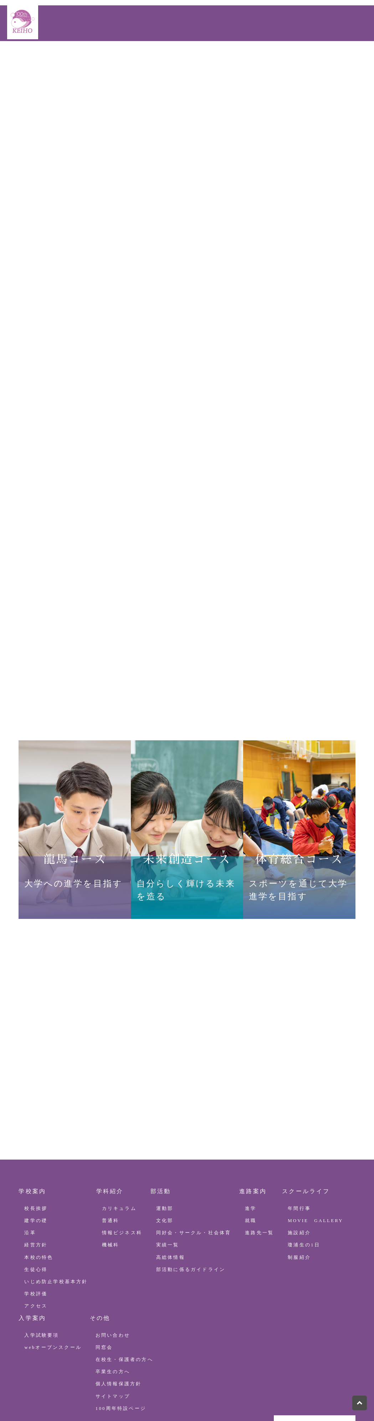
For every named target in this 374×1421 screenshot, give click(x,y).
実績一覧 (167, 1180)
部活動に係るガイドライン (190, 1204)
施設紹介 (299, 1168)
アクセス (35, 1241)
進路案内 (150, 58)
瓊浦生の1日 (304, 1180)
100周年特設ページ (294, 58)
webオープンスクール (53, 1282)
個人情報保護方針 (119, 1319)
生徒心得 (35, 1204)
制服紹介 (299, 1192)
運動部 (165, 1143)
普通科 (110, 1156)
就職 (250, 1156)
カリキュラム (119, 1143)
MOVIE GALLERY (315, 1156)
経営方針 (35, 1180)
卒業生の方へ (113, 1307)
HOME (18, 58)
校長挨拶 (35, 1143)
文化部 (165, 1156)
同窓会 (104, 1282)
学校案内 (49, 58)
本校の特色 (38, 1192)
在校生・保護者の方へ (124, 1294)
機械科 (110, 1180)
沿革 (30, 1168)
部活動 (118, 58)
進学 (250, 1143)
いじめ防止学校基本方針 (56, 1217)
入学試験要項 (41, 1270)
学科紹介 (85, 58)
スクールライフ (196, 58)
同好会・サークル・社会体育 (193, 1168)
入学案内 (242, 58)
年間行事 (299, 1143)
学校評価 (35, 1229)
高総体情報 (170, 1192)
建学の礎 (35, 1156)
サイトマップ (113, 1331)
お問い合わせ (27, 77)
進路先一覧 (259, 1168)
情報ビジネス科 (122, 1168)
